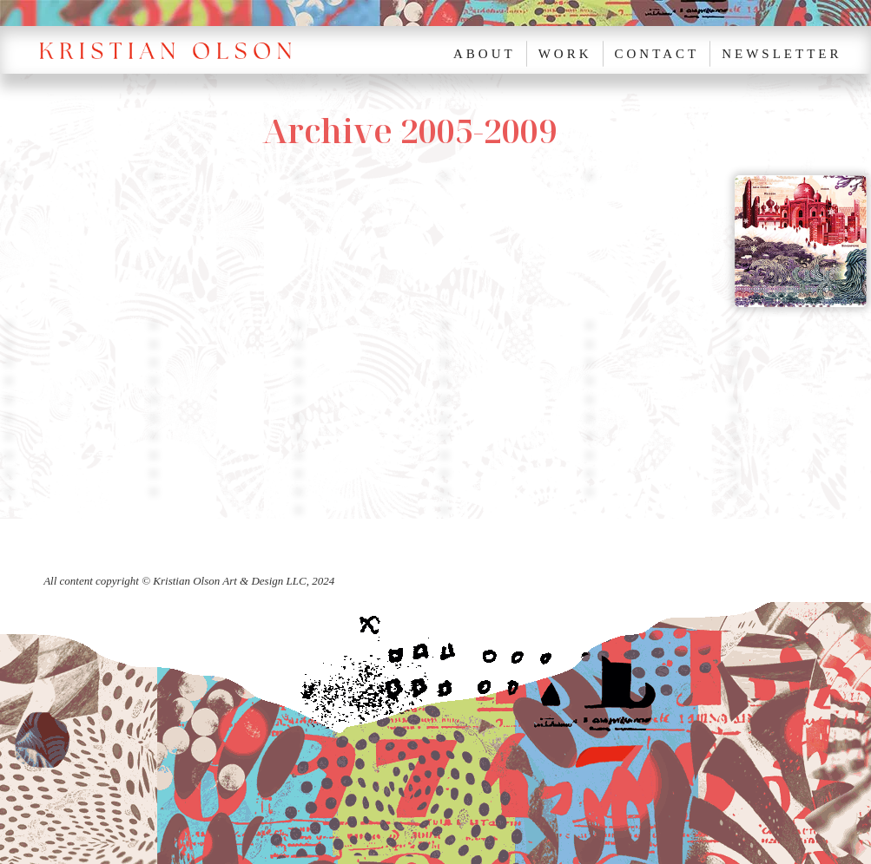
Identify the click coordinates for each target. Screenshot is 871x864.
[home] (176, 50)
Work (565, 54)
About (484, 54)
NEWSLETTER (781, 54)
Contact (657, 54)
